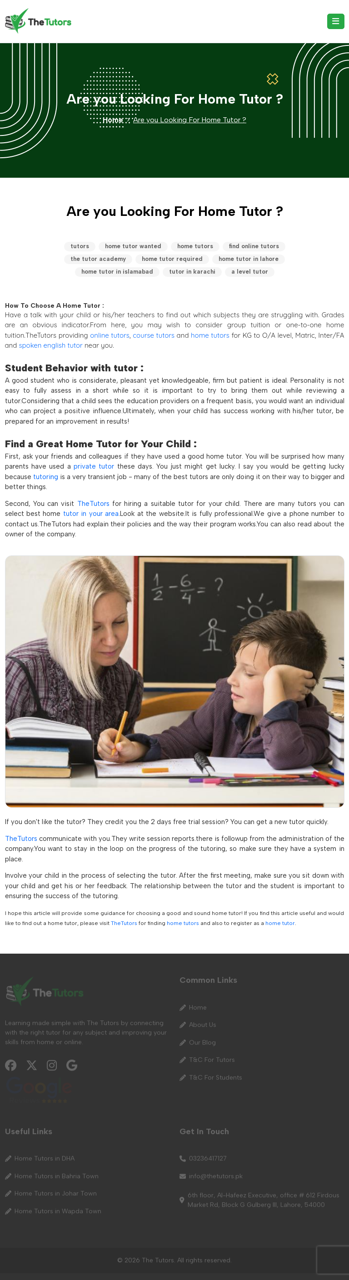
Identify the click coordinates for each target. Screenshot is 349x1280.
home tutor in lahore (249, 258)
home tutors (195, 246)
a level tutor (249, 271)
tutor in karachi (192, 271)
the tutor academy (98, 258)
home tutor (280, 923)
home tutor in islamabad (117, 271)
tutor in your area (91, 514)
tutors (79, 246)
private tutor (94, 466)
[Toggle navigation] (335, 21)
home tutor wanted (133, 246)
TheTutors (93, 504)
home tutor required (172, 258)
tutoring (45, 477)
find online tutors (254, 246)
